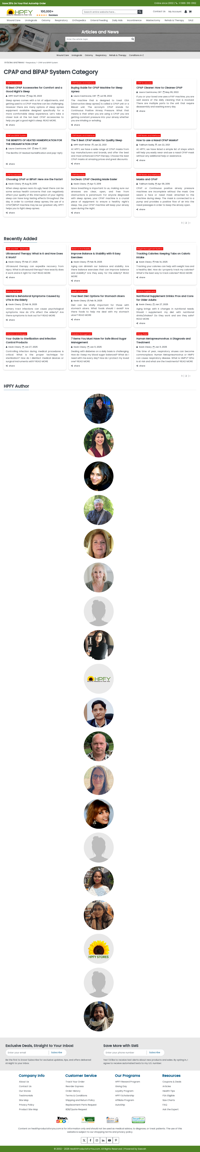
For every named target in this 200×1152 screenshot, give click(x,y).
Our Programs (127, 1075)
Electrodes (24, 249)
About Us (24, 1081)
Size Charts (169, 1100)
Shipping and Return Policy (80, 1100)
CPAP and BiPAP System (16, 135)
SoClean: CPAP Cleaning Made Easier (94, 179)
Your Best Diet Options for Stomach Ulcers (98, 296)
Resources (171, 1075)
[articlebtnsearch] (100, 43)
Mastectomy (153, 20)
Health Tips (169, 1091)
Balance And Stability (81, 249)
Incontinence (134, 20)
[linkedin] (104, 1140)
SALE (190, 20)
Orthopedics (79, 20)
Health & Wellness (79, 291)
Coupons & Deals (172, 1081)
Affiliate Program (124, 1100)
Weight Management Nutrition (150, 249)
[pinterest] (119, 1140)
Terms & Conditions (76, 1095)
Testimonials (26, 1095)
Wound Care (13, 20)
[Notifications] (185, 11)
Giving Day (121, 1086)
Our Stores (25, 1091)
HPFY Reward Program (127, 1081)
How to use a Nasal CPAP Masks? (157, 140)
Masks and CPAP (146, 179)
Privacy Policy (26, 1104)
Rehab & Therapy (174, 20)
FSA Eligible (169, 1095)
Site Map (24, 1100)
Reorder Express (75, 1086)
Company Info (31, 1075)
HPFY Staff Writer (15, 96)
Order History (73, 1091)
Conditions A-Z (136, 55)
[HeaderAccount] (175, 11)
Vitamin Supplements (146, 291)
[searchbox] (112, 12)
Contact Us (159, 11)
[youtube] (111, 1140)
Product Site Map (28, 1109)
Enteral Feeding (99, 20)
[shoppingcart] (190, 11)
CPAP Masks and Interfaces (83, 83)
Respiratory (61, 20)
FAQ (165, 1104)
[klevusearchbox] (139, 12)
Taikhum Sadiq (145, 144)
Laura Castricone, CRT (83, 96)
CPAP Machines (78, 174)
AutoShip (120, 1104)
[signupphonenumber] (125, 1052)
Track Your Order (75, 1081)
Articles (167, 1086)
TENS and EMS (12, 249)
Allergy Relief (142, 334)
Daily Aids (117, 20)
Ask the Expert (171, 1109)
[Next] (189, 223)
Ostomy (46, 20)
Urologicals (31, 20)
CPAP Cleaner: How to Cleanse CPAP (159, 87)
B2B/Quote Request (76, 1109)
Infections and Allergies (16, 334)
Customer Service (81, 1075)
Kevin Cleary (13, 183)
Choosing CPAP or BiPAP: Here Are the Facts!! (34, 179)
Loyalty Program (124, 1091)
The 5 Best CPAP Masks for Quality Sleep (96, 140)
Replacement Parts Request (81, 1104)
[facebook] (88, 1140)
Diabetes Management (81, 334)
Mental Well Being (13, 291)
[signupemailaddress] (27, 1052)
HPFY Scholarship (124, 1095)
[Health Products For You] (19, 12)
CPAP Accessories (13, 83)
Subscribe (56, 1052)
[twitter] (81, 1140)
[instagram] (96, 1140)
